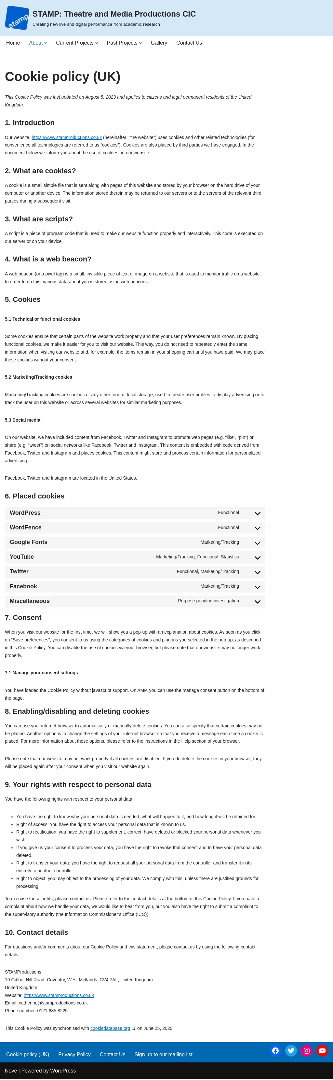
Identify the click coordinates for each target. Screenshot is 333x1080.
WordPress (63, 1071)
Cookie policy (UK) (27, 1055)
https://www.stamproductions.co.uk (67, 137)
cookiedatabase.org (110, 1029)
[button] (46, 43)
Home (13, 43)
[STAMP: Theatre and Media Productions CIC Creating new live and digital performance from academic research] (100, 18)
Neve (11, 1071)
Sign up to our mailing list (164, 1055)
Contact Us (189, 43)
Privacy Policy (74, 1055)
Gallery (159, 43)
